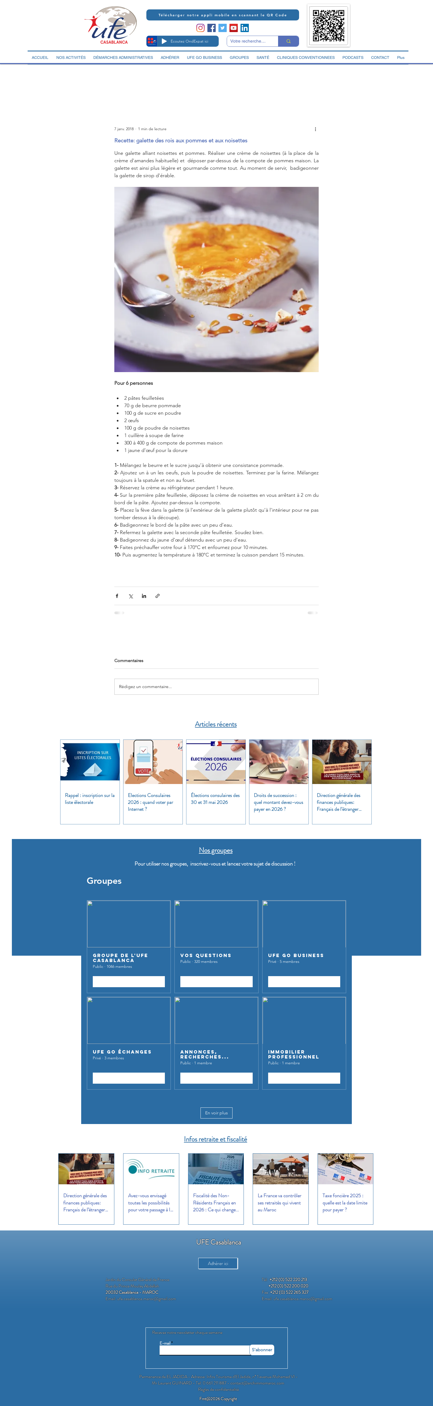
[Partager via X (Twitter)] (130, 596)
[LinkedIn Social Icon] (245, 28)
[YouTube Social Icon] (233, 28)
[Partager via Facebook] (117, 596)
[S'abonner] (261, 1349)
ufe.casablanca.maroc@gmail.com (146, 1298)
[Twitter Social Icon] (222, 28)
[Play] (164, 41)
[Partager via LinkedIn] (144, 596)
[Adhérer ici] (217, 1263)
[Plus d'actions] (315, 129)
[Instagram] (200, 28)
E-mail (165, 1343)
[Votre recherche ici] (248, 41)
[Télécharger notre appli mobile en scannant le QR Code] (222, 14)
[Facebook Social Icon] (211, 28)
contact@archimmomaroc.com (257, 1383)
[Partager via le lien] (157, 596)
